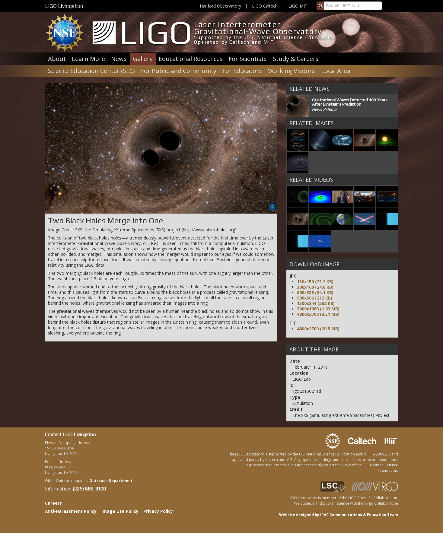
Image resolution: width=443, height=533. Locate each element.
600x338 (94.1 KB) (315, 292)
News (119, 59)
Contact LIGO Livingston (70, 434)
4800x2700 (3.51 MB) (318, 314)
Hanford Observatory (220, 6)
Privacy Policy (158, 511)
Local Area (335, 71)
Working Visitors (291, 71)
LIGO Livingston (64, 6)
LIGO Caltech (265, 6)
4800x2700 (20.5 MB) (318, 329)
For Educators (242, 71)
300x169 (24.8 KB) (315, 287)
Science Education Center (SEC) (91, 71)
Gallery (143, 59)
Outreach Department (110, 480)
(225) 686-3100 (89, 489)
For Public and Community (178, 71)
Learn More (88, 59)
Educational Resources (191, 59)
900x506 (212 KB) (314, 298)
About (57, 59)
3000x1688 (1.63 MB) (318, 309)
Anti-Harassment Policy (71, 511)
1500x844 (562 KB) (316, 303)
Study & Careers (296, 59)
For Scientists (248, 59)
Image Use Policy (120, 511)
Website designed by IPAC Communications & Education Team (338, 514)
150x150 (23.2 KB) (315, 281)
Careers (53, 503)
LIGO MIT (298, 6)
